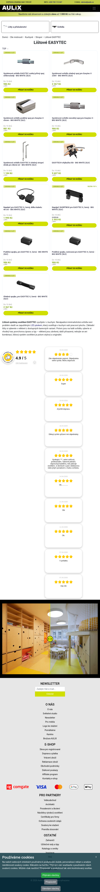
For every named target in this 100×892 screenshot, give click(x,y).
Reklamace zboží (50, 762)
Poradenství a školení (50, 808)
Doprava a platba (50, 753)
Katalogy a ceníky (50, 848)
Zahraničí (50, 840)
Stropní (39, 37)
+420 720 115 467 (55, 2)
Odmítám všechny (50, 888)
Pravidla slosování (50, 829)
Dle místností (16, 37)
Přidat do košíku (25, 90)
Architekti (50, 804)
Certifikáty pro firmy (50, 817)
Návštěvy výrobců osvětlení (50, 813)
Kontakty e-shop (49, 778)
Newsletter (50, 717)
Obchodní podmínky (50, 766)
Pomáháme (50, 730)
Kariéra (50, 734)
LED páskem (36, 325)
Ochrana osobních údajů (50, 821)
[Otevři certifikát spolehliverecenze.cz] (26, 352)
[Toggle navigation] (94, 8)
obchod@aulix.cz (87, 2)
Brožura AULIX (50, 738)
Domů (5, 37)
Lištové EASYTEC (53, 37)
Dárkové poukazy (50, 770)
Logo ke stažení (50, 726)
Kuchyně (29, 37)
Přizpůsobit (50, 882)
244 (22, 363)
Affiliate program (50, 774)
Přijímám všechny (50, 875)
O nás (50, 709)
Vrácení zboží (50, 757)
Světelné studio (50, 713)
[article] (63, 359)
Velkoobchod (50, 800)
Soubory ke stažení (50, 825)
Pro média (50, 722)
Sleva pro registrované (50, 749)
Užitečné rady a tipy (50, 844)
